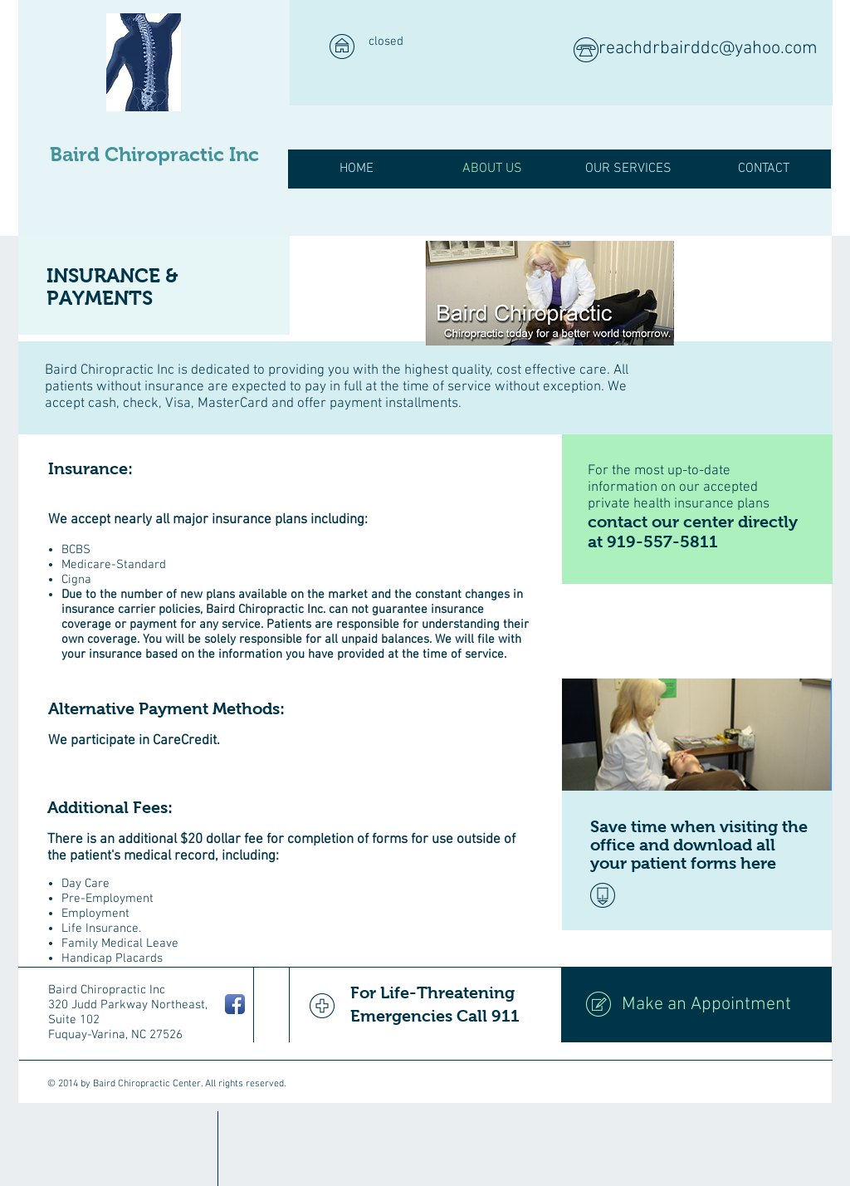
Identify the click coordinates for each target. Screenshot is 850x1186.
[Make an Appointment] (696, 1005)
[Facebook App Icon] (235, 1004)
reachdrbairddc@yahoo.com (708, 48)
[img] (549, 293)
